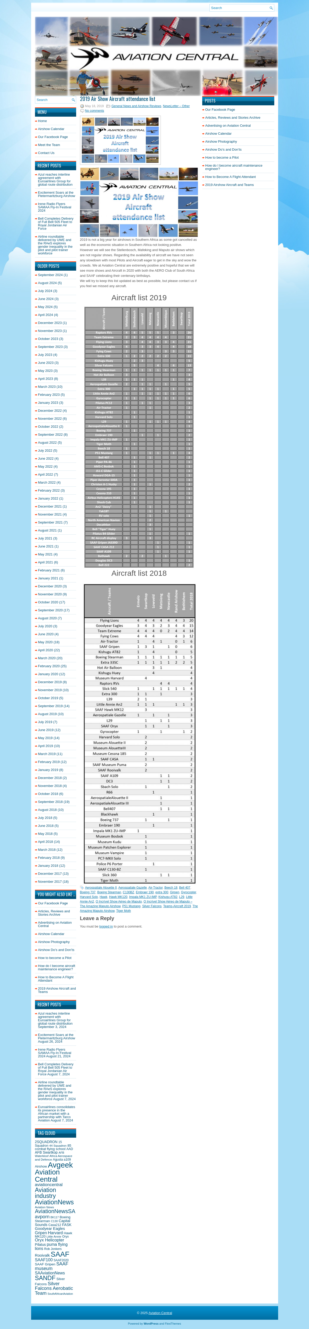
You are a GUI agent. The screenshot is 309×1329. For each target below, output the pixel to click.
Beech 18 (171, 887)
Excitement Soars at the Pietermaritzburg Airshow (56, 194)
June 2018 (46, 826)
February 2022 (49, 490)
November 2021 (50, 514)
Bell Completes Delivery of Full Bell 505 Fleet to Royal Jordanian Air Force (56, 223)
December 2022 (50, 411)
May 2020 (45, 642)
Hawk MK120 (118, 897)
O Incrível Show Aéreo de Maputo (119, 901)
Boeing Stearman (109, 892)
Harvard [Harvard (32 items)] (55, 1232)
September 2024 (50, 275)
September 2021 (50, 522)
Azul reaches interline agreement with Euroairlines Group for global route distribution (55, 179)
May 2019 (45, 738)
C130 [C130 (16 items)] (54, 1221)
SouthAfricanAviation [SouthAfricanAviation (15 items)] (60, 1293)
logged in (106, 926)
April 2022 (45, 474)
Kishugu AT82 (168, 897)
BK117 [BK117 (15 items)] (54, 1217)
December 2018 (50, 778)
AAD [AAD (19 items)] (69, 1149)
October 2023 (48, 339)
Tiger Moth (123, 911)
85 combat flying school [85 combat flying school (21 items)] (53, 1147)
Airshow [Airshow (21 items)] (41, 1166)
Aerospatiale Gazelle (132, 887)
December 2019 (50, 682)
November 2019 (50, 690)
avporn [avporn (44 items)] (42, 1216)
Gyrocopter (188, 892)
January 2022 (48, 498)
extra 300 (161, 892)
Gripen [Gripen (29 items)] (41, 1233)
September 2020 (50, 610)
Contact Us (46, 153)
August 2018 (47, 810)
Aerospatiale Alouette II (101, 887)
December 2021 (50, 506)
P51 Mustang (131, 906)
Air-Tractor (155, 887)
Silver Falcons (152, 906)
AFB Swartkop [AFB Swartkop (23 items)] (46, 1152)
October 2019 (48, 698)
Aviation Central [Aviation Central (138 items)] (47, 1175)
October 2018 (48, 794)
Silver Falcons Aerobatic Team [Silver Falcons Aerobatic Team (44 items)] (54, 1288)
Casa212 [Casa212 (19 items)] (54, 1225)
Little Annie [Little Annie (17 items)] (54, 1236)
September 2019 (50, 706)
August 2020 (47, 618)
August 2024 (47, 283)
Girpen (174, 892)
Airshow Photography (54, 942)
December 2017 (50, 874)
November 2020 (50, 594)
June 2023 (46, 363)
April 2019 (45, 746)
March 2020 (47, 658)
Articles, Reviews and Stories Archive (54, 912)
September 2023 (50, 347)
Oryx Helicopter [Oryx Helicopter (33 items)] (49, 1240)
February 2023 (49, 395)
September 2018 (50, 802)
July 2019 (45, 722)
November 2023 (50, 331)
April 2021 (45, 562)
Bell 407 (184, 887)
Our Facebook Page (53, 137)
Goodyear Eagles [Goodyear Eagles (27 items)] (50, 1228)
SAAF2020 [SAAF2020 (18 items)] (61, 1260)
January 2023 (48, 403)
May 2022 (45, 466)
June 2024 (46, 299)
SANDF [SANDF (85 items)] (45, 1278)
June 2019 (46, 730)
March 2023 (47, 387)
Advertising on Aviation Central (55, 924)
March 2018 (47, 850)
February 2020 (49, 666)
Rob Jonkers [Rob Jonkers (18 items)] (53, 1249)
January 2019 (48, 770)
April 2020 (45, 650)
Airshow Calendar (51, 129)
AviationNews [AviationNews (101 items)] (54, 1202)
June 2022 (46, 458)
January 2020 (48, 674)
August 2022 (47, 442)
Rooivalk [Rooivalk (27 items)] (42, 1255)
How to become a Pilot (55, 958)
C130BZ (128, 892)
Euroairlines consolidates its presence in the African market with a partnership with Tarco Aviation (56, 1113)
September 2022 (50, 434)
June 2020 (46, 634)
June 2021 (46, 546)
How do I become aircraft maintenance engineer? (56, 967)
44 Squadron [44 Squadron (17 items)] (58, 1145)
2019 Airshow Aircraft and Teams (57, 990)
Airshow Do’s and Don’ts (56, 950)
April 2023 (45, 379)
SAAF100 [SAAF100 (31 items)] (44, 1259)
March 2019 (47, 754)
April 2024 (45, 315)
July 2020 (45, 626)
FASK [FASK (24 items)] (66, 1225)
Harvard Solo (89, 897)
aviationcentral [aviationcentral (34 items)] (49, 1184)
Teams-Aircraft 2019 (177, 906)
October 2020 (48, 602)
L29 (181, 897)
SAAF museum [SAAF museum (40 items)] (51, 1266)
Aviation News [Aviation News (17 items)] (44, 1207)
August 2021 (47, 530)
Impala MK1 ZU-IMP (143, 897)
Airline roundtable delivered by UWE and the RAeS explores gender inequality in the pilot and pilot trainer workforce (55, 245)
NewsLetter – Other (176, 106)
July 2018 (45, 818)
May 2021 (45, 554)
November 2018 (50, 786)
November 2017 (50, 882)
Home (42, 121)
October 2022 (48, 426)
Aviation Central (160, 1313)
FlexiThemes (173, 1323)
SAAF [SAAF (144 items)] (60, 1254)
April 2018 (45, 842)
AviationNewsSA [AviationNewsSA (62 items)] (55, 1211)
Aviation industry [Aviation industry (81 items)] (45, 1193)
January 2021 (48, 578)
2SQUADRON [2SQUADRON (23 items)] (46, 1142)
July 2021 (45, 538)
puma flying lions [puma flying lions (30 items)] (51, 1246)
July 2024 (45, 291)
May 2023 (45, 371)
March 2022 (47, 482)
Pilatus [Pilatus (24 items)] (40, 1244)
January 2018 (48, 866)
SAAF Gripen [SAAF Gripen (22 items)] (45, 1264)
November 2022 (50, 419)
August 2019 (47, 714)
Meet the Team (49, 145)
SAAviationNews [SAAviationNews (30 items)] (50, 1273)
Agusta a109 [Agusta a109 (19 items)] (62, 1159)
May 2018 (45, 834)
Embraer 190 (145, 892)
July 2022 (45, 450)
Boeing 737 (88, 892)
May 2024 (45, 307)
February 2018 (49, 858)
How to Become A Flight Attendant (56, 978)
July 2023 (45, 355)
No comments (94, 111)
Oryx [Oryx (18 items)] (65, 1236)
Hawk (103, 897)
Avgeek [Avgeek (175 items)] (60, 1165)
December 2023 (50, 323)
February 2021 (49, 570)
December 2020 (50, 586)
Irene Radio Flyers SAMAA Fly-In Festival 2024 (54, 207)
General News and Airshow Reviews (136, 106)
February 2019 (49, 762)
